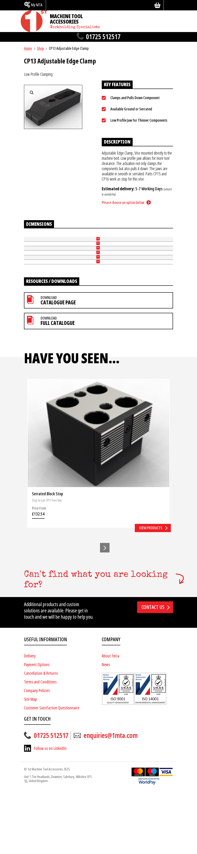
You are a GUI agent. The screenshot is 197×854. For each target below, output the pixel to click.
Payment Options (36, 727)
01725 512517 (103, 37)
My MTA (36, 5)
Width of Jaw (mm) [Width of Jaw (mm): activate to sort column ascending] (83, 241)
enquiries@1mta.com (111, 798)
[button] (105, 610)
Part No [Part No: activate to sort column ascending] (27, 241)
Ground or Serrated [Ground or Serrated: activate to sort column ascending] (45, 241)
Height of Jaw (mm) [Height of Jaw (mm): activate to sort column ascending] (65, 241)
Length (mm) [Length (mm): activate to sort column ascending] (99, 241)
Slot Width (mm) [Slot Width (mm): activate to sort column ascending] (114, 241)
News (106, 727)
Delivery (30, 718)
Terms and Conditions (40, 744)
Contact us (152, 669)
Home (28, 48)
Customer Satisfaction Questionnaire (51, 770)
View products (150, 590)
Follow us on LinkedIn (50, 811)
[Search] (170, 5)
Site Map (30, 762)
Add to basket (159, 255)
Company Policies (37, 753)
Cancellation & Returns (41, 736)
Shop (40, 48)
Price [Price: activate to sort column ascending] (129, 241)
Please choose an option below (123, 202)
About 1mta (110, 718)
